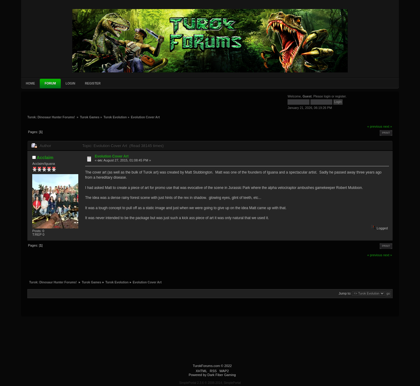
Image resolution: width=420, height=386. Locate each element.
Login (70, 83)
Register (93, 83)
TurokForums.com (206, 366)
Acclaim (45, 157)
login (327, 96)
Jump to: (345, 293)
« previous (374, 126)
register (340, 96)
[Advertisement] (72, 102)
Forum (50, 83)
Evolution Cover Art (112, 156)
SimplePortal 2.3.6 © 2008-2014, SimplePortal (210, 382)
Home (30, 83)
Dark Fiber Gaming (221, 375)
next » (387, 126)
